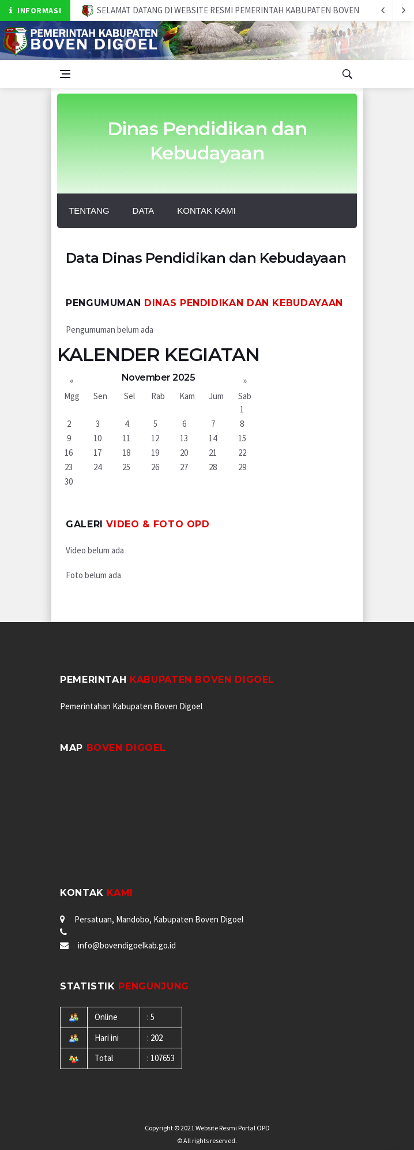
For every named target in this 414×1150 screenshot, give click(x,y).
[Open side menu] (65, 74)
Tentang (89, 210)
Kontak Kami (206, 210)
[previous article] (403, 10)
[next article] (382, 10)
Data (144, 210)
